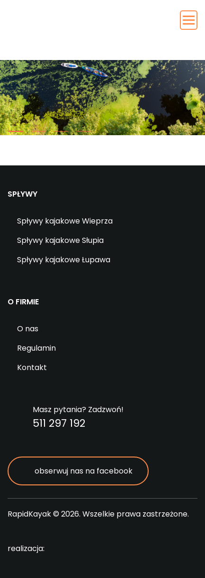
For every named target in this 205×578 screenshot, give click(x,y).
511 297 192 (59, 423)
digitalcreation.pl (90, 549)
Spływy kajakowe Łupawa (63, 259)
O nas (27, 328)
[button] (15, 131)
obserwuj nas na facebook (84, 471)
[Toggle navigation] (188, 20)
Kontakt (32, 367)
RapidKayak (73, 33)
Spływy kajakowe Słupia (60, 240)
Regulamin (36, 348)
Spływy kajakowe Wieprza (65, 221)
